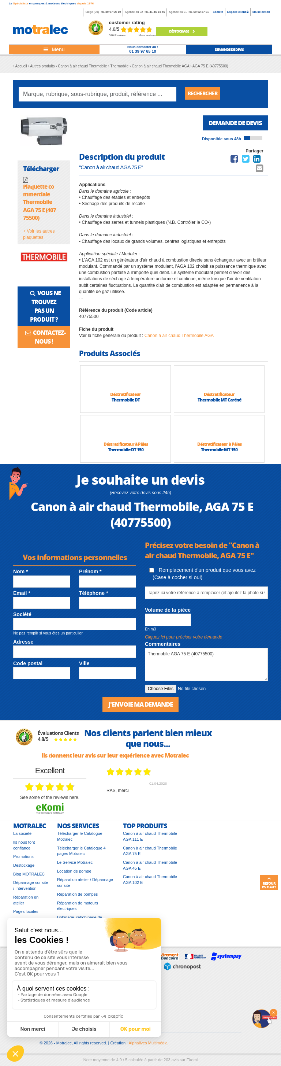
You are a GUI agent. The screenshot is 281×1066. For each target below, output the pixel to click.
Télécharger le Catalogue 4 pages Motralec (81, 854)
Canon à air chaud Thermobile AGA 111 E (150, 839)
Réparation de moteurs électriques (77, 909)
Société (218, 12)
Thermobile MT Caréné (219, 402)
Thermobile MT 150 (219, 452)
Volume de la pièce (168, 612)
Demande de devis (233, 125)
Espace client (237, 12)
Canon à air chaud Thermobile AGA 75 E (150, 854)
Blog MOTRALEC (29, 877)
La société (22, 836)
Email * (21, 596)
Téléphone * (93, 596)
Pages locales (25, 915)
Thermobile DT (126, 402)
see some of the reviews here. (49, 800)
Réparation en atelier (25, 903)
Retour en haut (269, 882)
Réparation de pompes (77, 897)
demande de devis (229, 49)
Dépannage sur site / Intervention (30, 889)
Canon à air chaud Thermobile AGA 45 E (150, 868)
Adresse (23, 644)
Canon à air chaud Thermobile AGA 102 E (150, 883)
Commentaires (162, 646)
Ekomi (192, 1063)
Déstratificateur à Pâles (126, 447)
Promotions (23, 860)
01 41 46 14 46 (155, 12)
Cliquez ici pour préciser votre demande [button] (183, 639)
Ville (84, 666)
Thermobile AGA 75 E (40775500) (206, 667)
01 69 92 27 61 (199, 12)
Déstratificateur (125, 397)
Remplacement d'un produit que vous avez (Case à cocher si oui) (202, 576)
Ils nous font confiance (24, 848)
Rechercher (205, 94)
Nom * (20, 574)
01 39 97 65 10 (111, 12)
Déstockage (182, 31)
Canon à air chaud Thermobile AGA (179, 338)
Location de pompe (74, 874)
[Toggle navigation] (54, 49)
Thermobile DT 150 (125, 452)
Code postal (27, 666)
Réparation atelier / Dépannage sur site (85, 886)
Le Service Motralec (75, 865)
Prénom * (90, 574)
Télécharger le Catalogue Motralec (79, 839)
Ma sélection (261, 12)
